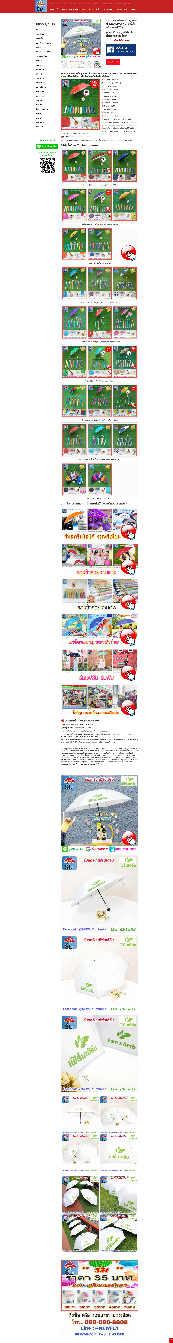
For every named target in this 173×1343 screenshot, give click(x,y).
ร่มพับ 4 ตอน (73, 9)
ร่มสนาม (52, 9)
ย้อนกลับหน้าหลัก (113, 62)
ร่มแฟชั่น (72, 4)
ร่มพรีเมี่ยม (64, 4)
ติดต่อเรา (132, 9)
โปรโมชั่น (99, 9)
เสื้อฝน (91, 9)
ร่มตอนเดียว (83, 9)
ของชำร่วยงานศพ (107, 4)
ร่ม (58, 4)
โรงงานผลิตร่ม (62, 9)
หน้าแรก (52, 4)
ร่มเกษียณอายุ (120, 4)
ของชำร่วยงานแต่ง (83, 4)
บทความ (112, 9)
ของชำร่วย (95, 4)
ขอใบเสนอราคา (122, 9)
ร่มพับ (105, 9)
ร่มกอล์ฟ (129, 4)
